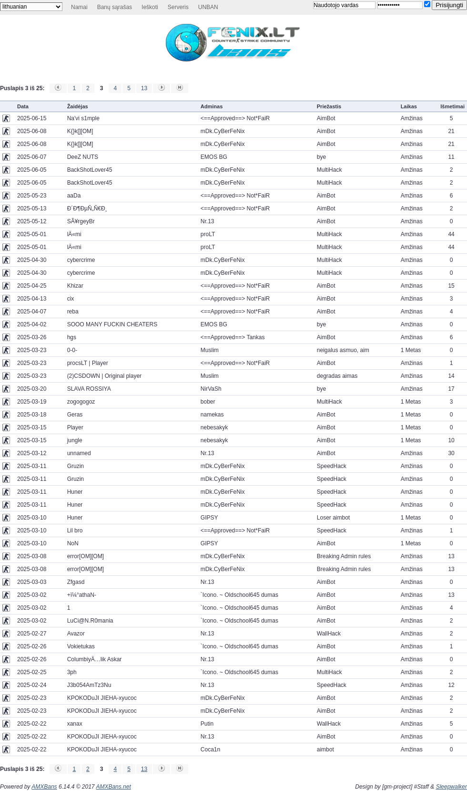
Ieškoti (150, 7)
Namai (79, 7)
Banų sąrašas (114, 7)
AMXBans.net (113, 786)
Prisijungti (449, 5)
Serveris (178, 7)
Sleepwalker (451, 786)
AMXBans (44, 786)
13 (144, 88)
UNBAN (208, 7)
